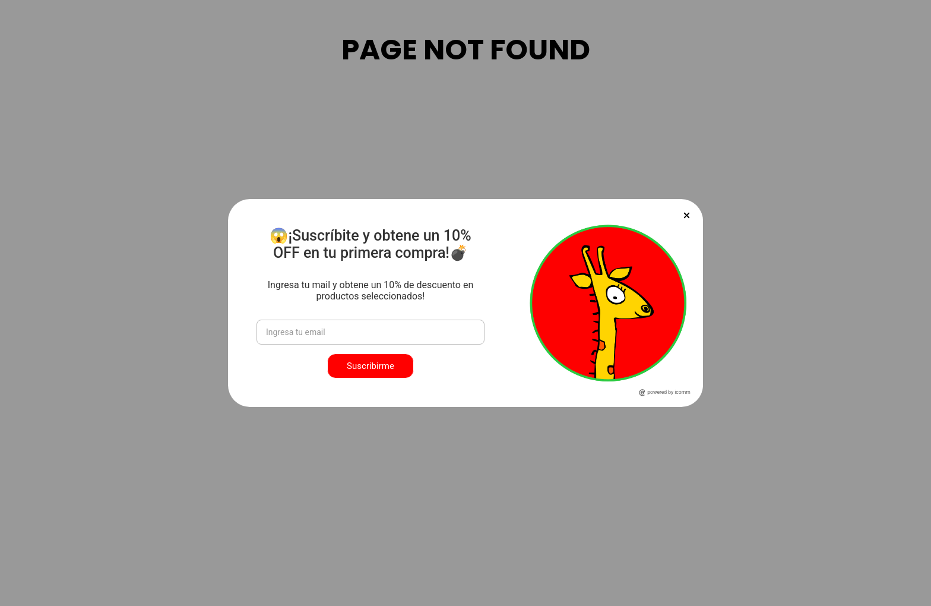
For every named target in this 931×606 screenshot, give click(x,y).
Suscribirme (370, 366)
